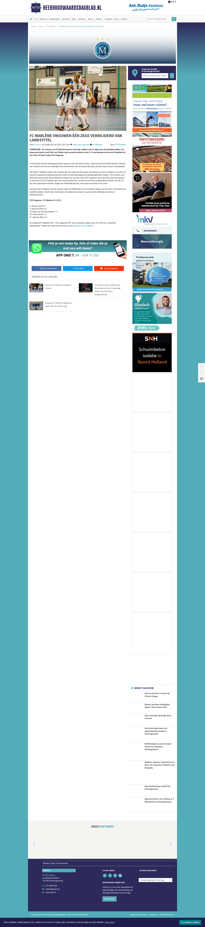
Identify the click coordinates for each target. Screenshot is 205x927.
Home (33, 26)
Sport (41, 26)
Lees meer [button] (110, 922)
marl (75, 145)
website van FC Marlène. (83, 226)
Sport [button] (90, 19)
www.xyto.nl (50, 901)
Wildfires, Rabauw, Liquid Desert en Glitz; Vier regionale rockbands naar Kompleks (160, 774)
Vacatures (108, 19)
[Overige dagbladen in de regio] (155, 889)
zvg (79, 145)
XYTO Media (120, 145)
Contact (124, 19)
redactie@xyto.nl (52, 898)
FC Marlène (51, 26)
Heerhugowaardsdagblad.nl (72, 7)
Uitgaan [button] (98, 19)
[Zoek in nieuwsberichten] (159, 19)
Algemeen (43, 19)
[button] (31, 852)
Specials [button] (81, 19)
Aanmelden (109, 908)
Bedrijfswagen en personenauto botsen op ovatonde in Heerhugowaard (158, 756)
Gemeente (65, 19)
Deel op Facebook (46, 268)
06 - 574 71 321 (87, 255)
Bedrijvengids (54, 19)
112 (35, 19)
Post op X (78, 268)
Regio (74, 19)
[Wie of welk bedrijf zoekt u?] (155, 75)
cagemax (85, 145)
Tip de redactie (109, 268)
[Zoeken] (174, 19)
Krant (117, 19)
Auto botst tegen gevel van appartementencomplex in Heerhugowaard (156, 740)
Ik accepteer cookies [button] (190, 922)
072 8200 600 (51, 895)
